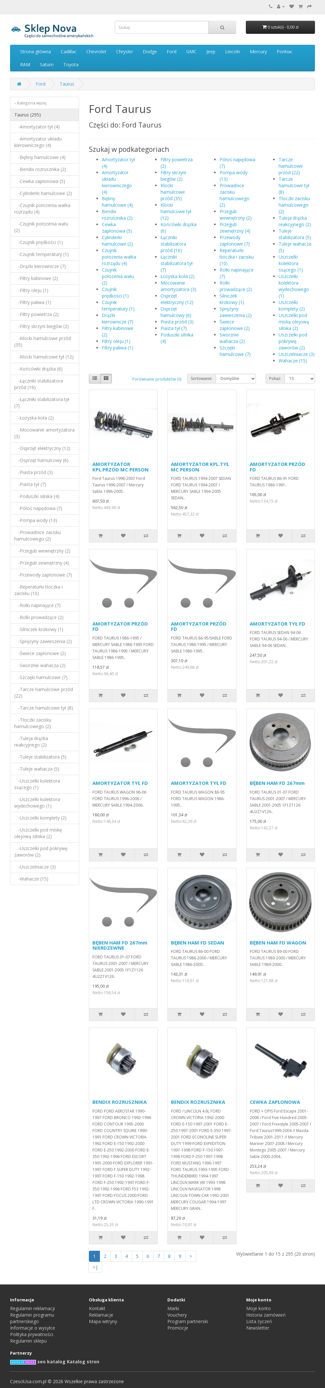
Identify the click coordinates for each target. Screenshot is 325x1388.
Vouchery (177, 1315)
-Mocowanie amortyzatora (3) (44, 433)
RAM (25, 64)
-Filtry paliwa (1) (32, 302)
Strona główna (35, 51)
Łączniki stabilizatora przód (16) (173, 243)
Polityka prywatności (31, 1334)
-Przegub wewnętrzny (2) (42, 551)
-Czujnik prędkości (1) (38, 242)
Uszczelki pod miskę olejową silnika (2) (294, 321)
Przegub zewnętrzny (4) (235, 227)
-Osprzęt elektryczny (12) (42, 448)
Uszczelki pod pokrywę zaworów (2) (293, 341)
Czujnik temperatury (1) (118, 305)
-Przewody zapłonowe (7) (43, 575)
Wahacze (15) (293, 361)
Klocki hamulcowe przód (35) (173, 191)
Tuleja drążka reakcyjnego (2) (295, 221)
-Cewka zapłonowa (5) (39, 181)
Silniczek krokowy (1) (232, 299)
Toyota (70, 64)
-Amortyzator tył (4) (37, 127)
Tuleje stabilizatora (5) (295, 234)
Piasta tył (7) (174, 328)
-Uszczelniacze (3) (35, 867)
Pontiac (285, 51)
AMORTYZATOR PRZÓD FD (277, 467)
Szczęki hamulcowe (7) (235, 351)
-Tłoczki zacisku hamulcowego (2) (32, 723)
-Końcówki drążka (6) (38, 369)
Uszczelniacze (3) (297, 354)
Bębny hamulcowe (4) (117, 201)
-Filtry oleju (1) (31, 290)
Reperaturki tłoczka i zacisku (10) (237, 256)
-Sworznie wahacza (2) (40, 665)
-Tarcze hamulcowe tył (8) (43, 708)
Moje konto (258, 1308)
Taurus (67, 84)
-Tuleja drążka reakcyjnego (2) (31, 741)
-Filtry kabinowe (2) (36, 278)
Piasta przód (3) (177, 322)
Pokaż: (275, 378)
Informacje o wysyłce (32, 1328)
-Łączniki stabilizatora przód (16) (38, 384)
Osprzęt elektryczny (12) (177, 299)
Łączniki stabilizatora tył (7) (177, 263)
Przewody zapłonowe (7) (235, 240)
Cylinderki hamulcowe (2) (117, 240)
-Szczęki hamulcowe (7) (40, 677)
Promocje (177, 1328)
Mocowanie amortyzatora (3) (178, 286)
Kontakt (97, 1308)
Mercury (258, 51)
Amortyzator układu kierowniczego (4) (117, 182)
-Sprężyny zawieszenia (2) (43, 641)
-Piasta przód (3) (33, 472)
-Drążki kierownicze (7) (40, 266)
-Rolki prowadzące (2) (39, 617)
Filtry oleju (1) (116, 341)
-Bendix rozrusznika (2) (40, 169)
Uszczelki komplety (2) (292, 305)
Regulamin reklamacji (32, 1308)
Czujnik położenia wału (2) (118, 276)
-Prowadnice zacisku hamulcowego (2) (37, 535)
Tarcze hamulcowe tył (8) (294, 185)
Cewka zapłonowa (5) (117, 227)
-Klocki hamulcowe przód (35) (42, 341)
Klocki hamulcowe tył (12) (176, 211)
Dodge (150, 51)
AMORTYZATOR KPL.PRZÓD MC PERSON (120, 467)
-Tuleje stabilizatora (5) (40, 757)
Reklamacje (101, 1315)
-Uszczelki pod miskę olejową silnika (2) (38, 833)
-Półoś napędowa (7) (38, 508)
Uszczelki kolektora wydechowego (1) (294, 286)
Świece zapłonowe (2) (235, 325)
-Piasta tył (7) (30, 484)
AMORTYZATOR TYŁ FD (277, 623)
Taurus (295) (27, 115)
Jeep (210, 51)
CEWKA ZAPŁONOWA (275, 1102)
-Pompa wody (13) (35, 520)
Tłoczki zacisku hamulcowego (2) (294, 204)
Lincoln (232, 51)
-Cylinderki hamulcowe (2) (43, 193)
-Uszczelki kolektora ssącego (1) (37, 784)
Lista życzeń (259, 1321)
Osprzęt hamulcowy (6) (176, 312)
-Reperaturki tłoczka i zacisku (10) (38, 590)
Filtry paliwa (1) (117, 348)
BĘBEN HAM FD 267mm (277, 783)
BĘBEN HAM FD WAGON (278, 942)
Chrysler (124, 51)
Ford (171, 51)
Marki (173, 1308)
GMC (191, 51)
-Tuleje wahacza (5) (36, 769)
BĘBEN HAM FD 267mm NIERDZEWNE (119, 945)
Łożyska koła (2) (178, 276)
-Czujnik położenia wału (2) (41, 227)
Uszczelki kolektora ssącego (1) (291, 263)
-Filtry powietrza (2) (36, 314)
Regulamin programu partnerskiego (32, 1318)
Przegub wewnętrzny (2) (236, 214)
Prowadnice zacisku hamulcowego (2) (234, 195)
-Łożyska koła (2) (34, 418)
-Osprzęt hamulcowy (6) (41, 460)
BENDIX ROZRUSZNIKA (119, 1102)
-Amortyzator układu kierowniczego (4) (38, 142)
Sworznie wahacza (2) (232, 338)
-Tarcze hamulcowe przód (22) (43, 692)
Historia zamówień (266, 1315)
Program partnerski (187, 1321)
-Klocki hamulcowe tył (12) (44, 357)
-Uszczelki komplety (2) (40, 818)
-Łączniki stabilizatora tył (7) (41, 402)
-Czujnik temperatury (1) (41, 254)
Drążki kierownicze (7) (117, 318)
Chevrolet (96, 51)
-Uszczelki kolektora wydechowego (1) (37, 802)
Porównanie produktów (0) (156, 379)
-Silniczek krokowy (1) (38, 629)
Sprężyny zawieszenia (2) (236, 312)
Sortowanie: (201, 378)
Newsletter (257, 1328)
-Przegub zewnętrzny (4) (41, 563)
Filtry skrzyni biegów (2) (173, 175)
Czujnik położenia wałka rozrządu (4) (119, 256)
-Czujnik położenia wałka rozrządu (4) (42, 208)
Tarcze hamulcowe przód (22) (291, 166)
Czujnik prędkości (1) (115, 292)
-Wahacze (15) (31, 879)
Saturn (47, 64)
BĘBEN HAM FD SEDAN (197, 942)
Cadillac (69, 51)
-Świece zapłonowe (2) (40, 653)
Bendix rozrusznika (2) (117, 214)
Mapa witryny (103, 1321)
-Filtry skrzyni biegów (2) (41, 326)
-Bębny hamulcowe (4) (40, 157)
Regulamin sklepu (28, 1341)
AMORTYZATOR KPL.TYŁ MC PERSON (200, 467)
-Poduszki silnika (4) (36, 496)
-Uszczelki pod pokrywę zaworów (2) (40, 851)
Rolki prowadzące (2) (236, 286)
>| (95, 1267)
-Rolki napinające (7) (37, 605)
